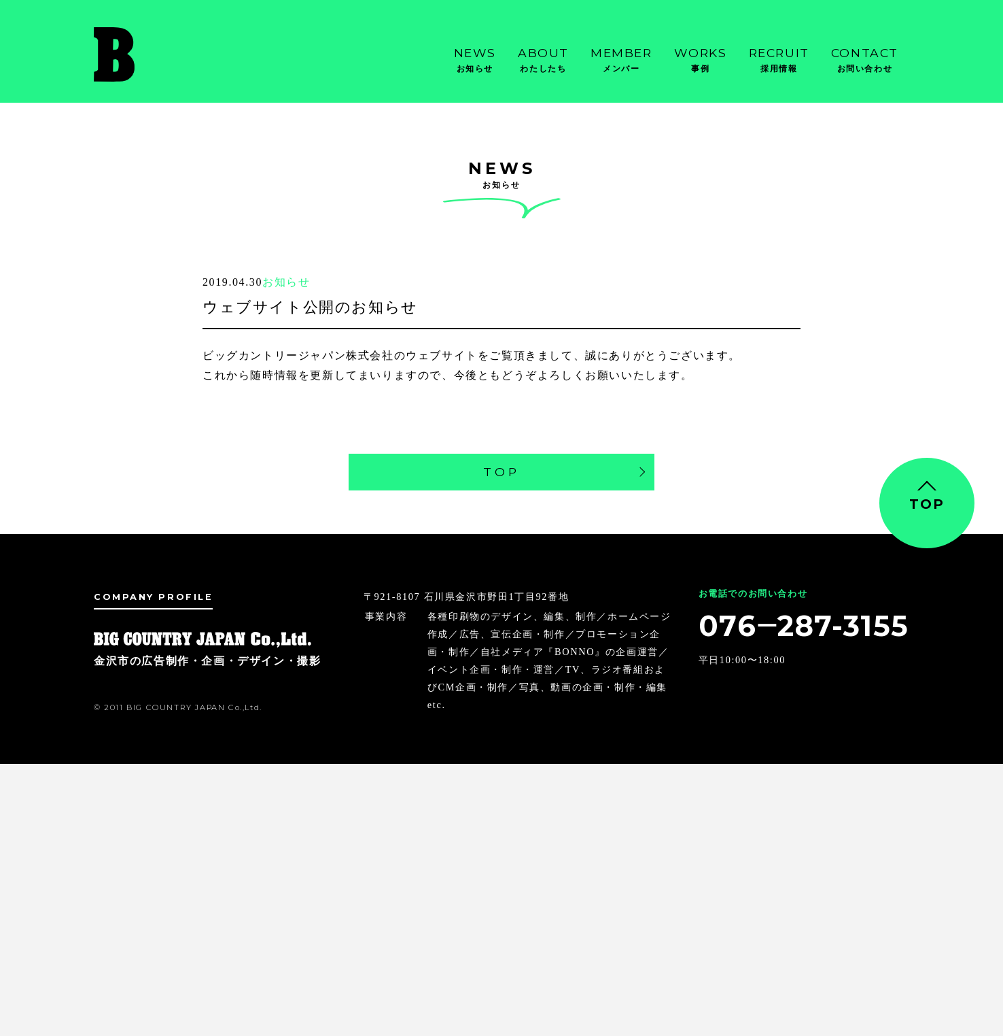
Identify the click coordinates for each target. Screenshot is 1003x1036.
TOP (501, 472)
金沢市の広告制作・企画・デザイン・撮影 (162, 54)
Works (700, 61)
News (475, 61)
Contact (864, 61)
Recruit (779, 61)
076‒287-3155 (804, 626)
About (543, 61)
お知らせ (286, 282)
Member (621, 61)
